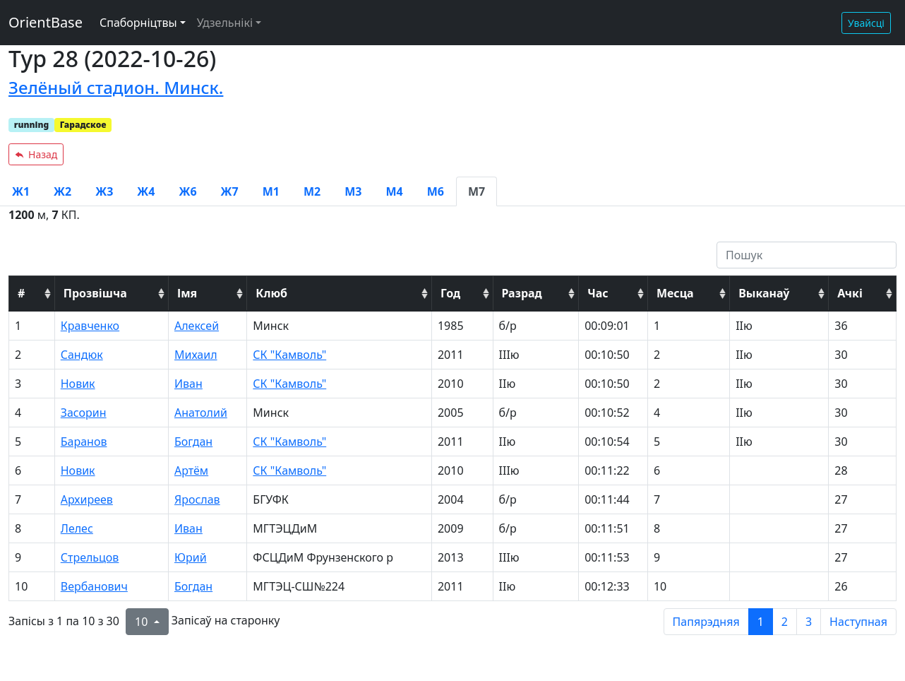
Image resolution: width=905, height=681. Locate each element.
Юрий (190, 557)
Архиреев (87, 499)
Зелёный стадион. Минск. (115, 87)
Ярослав (197, 499)
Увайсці (866, 23)
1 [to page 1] (760, 621)
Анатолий (200, 412)
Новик (78, 383)
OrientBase (45, 22)
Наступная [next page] (858, 621)
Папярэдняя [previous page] (706, 621)
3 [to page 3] (808, 621)
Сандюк (82, 354)
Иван (188, 383)
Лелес (77, 528)
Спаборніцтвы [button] (138, 22)
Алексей (196, 325)
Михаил (195, 354)
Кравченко (90, 325)
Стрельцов (90, 557)
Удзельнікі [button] (225, 22)
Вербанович (94, 586)
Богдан (193, 441)
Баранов (84, 441)
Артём (191, 470)
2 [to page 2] (784, 621)
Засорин (84, 412)
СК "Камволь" (289, 354)
